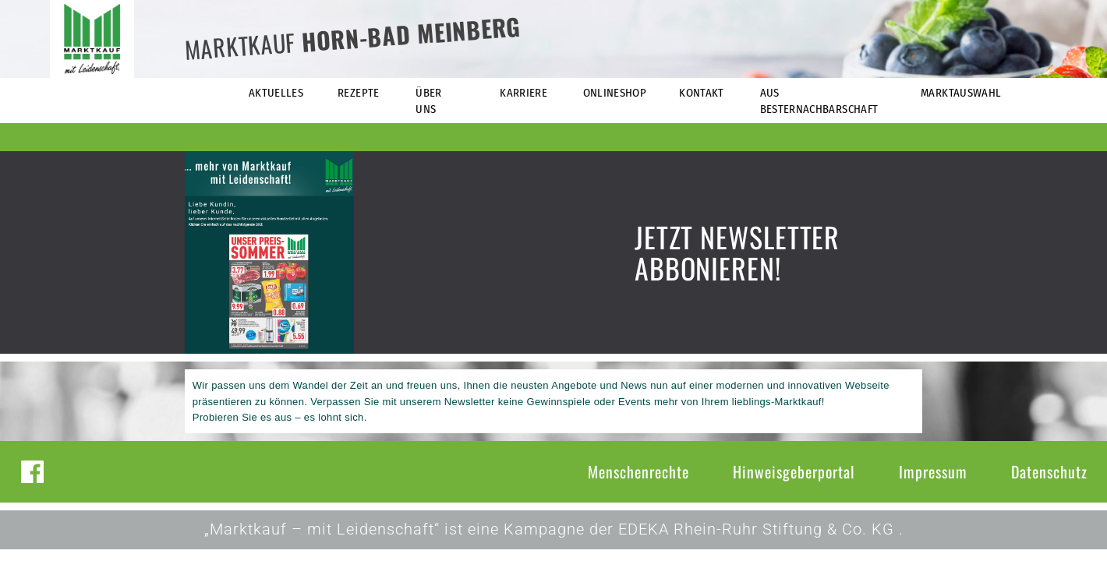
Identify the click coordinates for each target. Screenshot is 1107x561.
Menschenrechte (638, 471)
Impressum (933, 471)
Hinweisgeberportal (794, 471)
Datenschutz (1049, 471)
